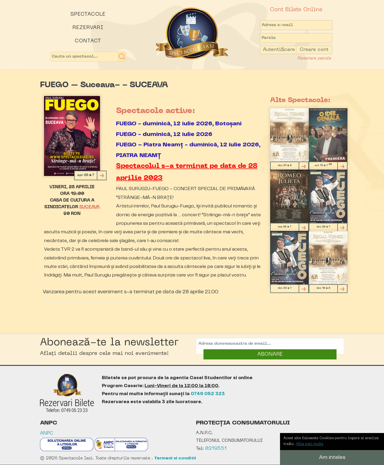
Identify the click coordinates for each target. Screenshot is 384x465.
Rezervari (88, 27)
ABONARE (270, 354)
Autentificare (279, 49)
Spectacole (88, 14)
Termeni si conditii (175, 458)
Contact (88, 41)
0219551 (216, 448)
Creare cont (314, 49)
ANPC (46, 433)
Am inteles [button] (332, 457)
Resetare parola (314, 58)
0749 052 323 (208, 394)
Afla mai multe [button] (309, 444)
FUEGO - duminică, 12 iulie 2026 (164, 134)
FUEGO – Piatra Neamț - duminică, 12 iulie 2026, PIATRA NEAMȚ (188, 150)
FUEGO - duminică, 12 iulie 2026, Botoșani (179, 123)
